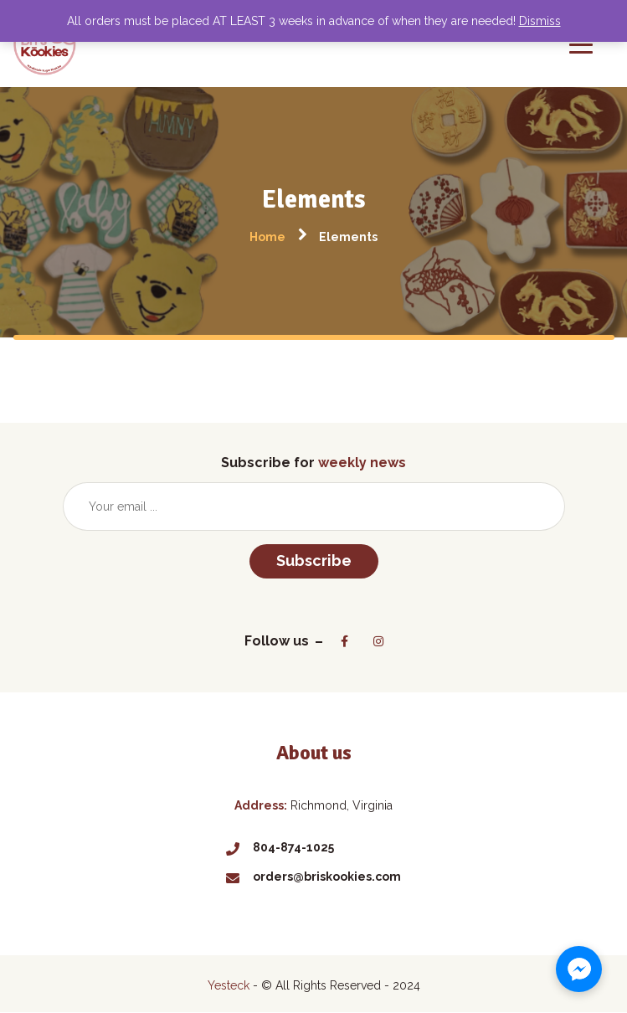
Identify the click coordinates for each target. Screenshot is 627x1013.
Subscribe (314, 560)
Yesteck (228, 985)
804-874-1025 (280, 847)
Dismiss (540, 21)
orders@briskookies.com (313, 876)
